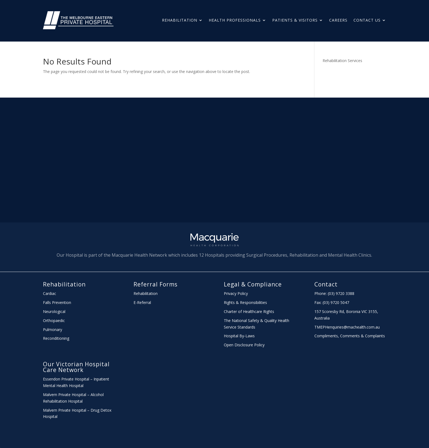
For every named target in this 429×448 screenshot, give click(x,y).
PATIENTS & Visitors (295, 20)
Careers (338, 20)
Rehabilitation (179, 20)
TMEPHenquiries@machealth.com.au (347, 327)
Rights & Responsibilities (245, 302)
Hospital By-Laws (239, 335)
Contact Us (367, 20)
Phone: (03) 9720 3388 (334, 293)
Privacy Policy (236, 293)
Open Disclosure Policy (244, 344)
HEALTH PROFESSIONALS (235, 20)
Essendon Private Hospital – (68, 379)
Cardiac (49, 293)
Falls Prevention (57, 302)
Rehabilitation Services (342, 60)
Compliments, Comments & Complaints (349, 335)
